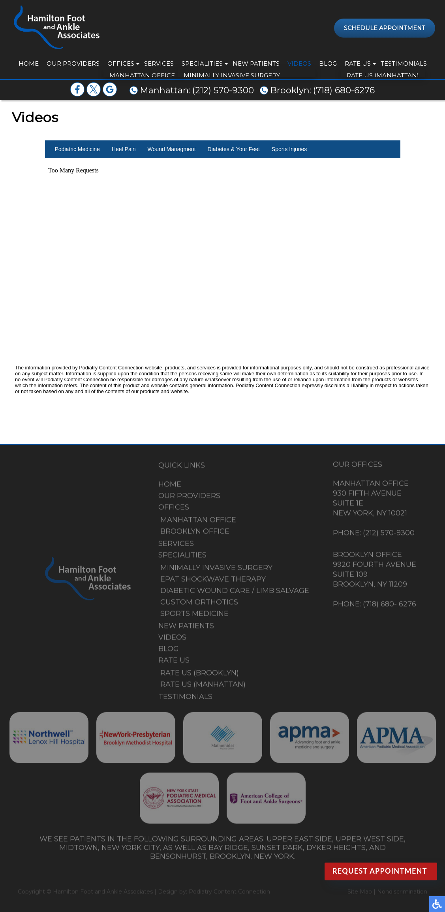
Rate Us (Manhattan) (203, 686)
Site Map (359, 892)
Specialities (202, 63)
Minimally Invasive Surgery (216, 570)
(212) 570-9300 (223, 90)
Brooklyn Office (194, 533)
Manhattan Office (198, 522)
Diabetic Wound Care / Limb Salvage (234, 592)
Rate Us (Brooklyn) (199, 675)
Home (29, 63)
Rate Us (358, 63)
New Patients (256, 63)
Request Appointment (379, 871)
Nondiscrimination (402, 892)
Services (159, 63)
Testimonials (404, 63)
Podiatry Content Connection (229, 892)
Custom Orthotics (199, 604)
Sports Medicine (194, 615)
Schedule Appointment (384, 28)
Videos (299, 63)
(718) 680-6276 (344, 90)
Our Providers (73, 63)
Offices (120, 63)
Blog (328, 63)
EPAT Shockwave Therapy (213, 581)
